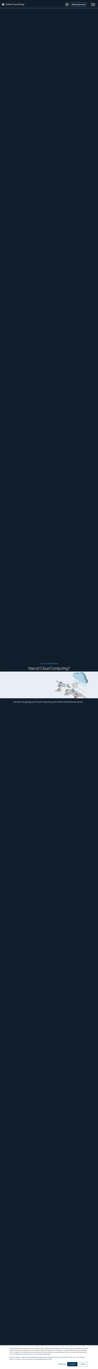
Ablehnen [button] (83, 1364)
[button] (67, 4)
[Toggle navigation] (93, 4)
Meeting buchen (78, 4)
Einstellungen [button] (62, 1364)
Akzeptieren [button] (72, 1364)
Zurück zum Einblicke (49, 663)
